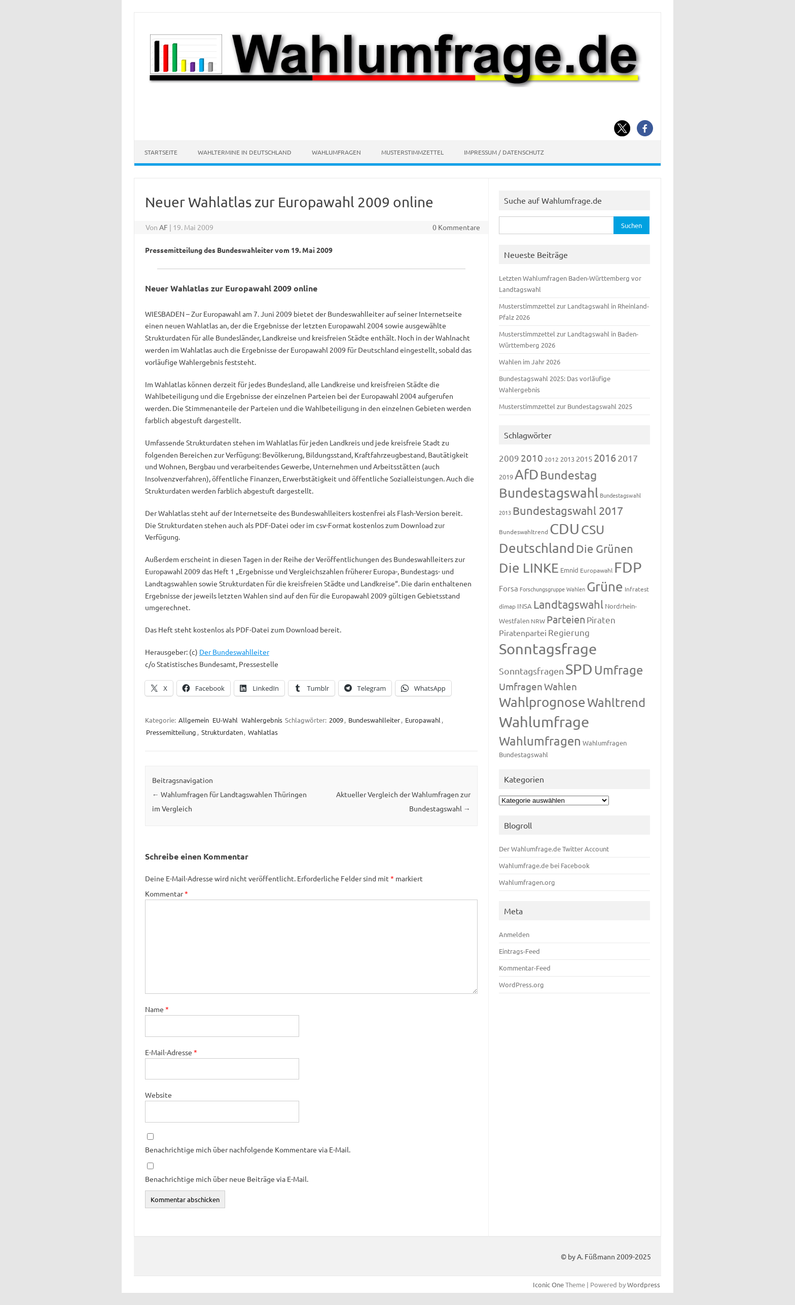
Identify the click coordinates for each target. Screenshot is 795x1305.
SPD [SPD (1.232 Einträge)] (579, 669)
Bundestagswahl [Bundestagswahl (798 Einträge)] (548, 493)
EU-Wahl (225, 720)
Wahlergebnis (261, 720)
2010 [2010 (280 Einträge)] (532, 458)
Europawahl (423, 720)
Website (158, 1094)
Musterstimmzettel (412, 152)
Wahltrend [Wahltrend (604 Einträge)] (616, 702)
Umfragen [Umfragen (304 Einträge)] (521, 686)
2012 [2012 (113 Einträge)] (552, 459)
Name (157, 1009)
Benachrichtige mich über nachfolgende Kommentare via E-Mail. (247, 1149)
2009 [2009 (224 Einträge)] (509, 458)
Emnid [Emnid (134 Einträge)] (569, 570)
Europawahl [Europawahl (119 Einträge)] (596, 570)
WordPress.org (521, 984)
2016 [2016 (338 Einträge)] (605, 457)
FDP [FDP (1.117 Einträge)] (628, 567)
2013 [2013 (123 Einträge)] (567, 459)
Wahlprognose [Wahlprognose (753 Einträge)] (542, 702)
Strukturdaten (222, 732)
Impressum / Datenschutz (504, 152)
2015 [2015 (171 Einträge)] (584, 458)
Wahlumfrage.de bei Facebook (544, 865)
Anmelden (514, 934)
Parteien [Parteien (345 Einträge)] (566, 619)
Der (234, 651)
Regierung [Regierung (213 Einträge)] (569, 632)
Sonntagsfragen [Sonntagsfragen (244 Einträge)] (531, 670)
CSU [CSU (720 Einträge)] (592, 529)
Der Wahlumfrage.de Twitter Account (554, 848)
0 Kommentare (456, 227)
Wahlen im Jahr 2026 (529, 361)
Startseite (160, 152)
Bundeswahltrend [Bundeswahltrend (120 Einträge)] (523, 532)
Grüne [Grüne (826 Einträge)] (605, 586)
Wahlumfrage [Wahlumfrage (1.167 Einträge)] (544, 721)
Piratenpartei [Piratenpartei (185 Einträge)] (523, 632)
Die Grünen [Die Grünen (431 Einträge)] (604, 548)
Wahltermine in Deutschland (245, 152)
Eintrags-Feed (519, 951)
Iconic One (548, 1284)
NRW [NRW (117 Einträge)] (538, 621)
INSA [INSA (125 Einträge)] (524, 606)
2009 (336, 720)
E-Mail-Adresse (171, 1052)
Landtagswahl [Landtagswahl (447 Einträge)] (568, 604)
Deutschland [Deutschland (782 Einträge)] (536, 548)
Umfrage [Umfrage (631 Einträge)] (618, 669)
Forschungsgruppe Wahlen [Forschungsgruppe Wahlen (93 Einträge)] (552, 589)
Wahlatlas (263, 732)
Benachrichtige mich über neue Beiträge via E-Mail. (226, 1178)
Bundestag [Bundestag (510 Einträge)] (568, 474)
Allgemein (193, 720)
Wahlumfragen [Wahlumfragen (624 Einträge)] (540, 740)
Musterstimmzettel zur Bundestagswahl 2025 (565, 406)
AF (163, 227)
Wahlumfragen (336, 152)
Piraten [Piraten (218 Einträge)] (601, 619)
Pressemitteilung (171, 732)
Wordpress (643, 1284)
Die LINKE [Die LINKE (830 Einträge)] (529, 568)
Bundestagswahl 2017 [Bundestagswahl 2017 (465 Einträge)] (568, 510)
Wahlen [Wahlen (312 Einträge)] (560, 686)
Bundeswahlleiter (374, 720)
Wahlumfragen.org (527, 882)
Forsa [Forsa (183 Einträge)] (508, 588)
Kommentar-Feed (525, 967)
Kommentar (166, 893)
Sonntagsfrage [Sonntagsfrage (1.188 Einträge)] (548, 648)
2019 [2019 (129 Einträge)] (506, 476)
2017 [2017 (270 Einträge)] (628, 458)
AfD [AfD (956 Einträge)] (526, 474)
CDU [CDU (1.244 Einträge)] (565, 528)
